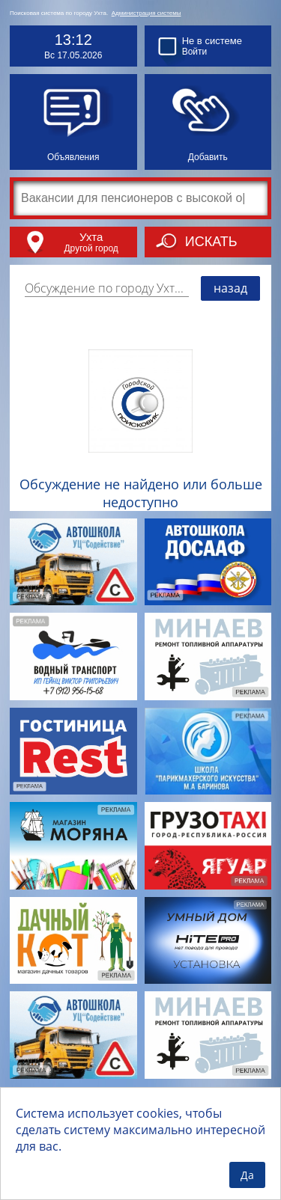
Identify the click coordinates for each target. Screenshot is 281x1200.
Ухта (91, 236)
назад (230, 288)
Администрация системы (146, 13)
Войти (195, 51)
